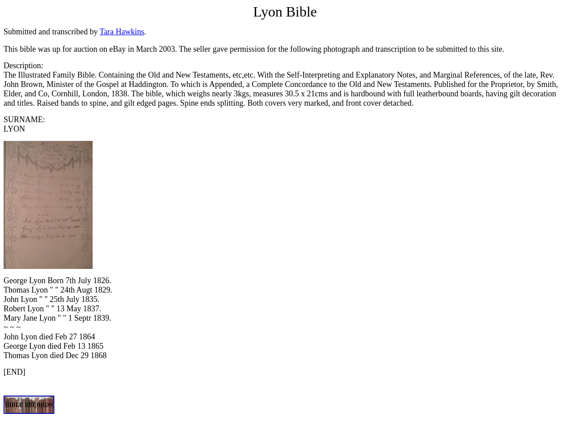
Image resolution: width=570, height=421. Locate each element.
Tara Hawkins (122, 31)
